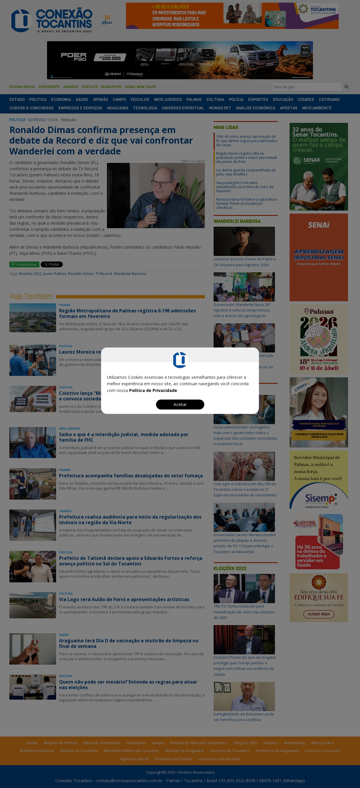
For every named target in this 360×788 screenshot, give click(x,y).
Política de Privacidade (153, 390)
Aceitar (180, 404)
